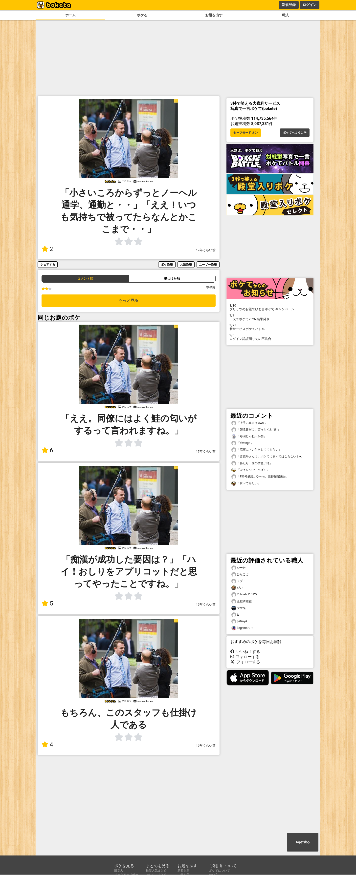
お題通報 (186, 264)
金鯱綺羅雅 (241, 601)
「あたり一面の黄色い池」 (251, 463)
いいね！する (245, 651)
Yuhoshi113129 (244, 594)
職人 (285, 15)
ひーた (238, 567)
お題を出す (213, 15)
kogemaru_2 (242, 628)
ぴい (237, 587)
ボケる (142, 15)
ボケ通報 (167, 264)
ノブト (238, 581)
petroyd (239, 621)
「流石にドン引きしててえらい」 (256, 449)
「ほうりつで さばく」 (250, 470)
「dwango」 (242, 443)
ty (235, 614)
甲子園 (211, 288)
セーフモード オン (245, 132)
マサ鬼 (238, 608)
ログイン (309, 5)
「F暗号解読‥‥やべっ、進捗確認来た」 (260, 476)
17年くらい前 (206, 250)
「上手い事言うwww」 (249, 423)
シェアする (47, 264)
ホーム (70, 15)
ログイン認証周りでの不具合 (270, 337)
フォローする (245, 656)
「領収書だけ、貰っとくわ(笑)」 (255, 429)
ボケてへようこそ (295, 132)
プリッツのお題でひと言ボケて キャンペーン (270, 307)
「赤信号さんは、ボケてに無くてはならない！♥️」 (267, 456)
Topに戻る (302, 842)
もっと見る (128, 300)
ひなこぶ (240, 574)
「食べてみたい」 (246, 483)
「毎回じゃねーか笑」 (249, 436)
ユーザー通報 (208, 264)
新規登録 (289, 5)
